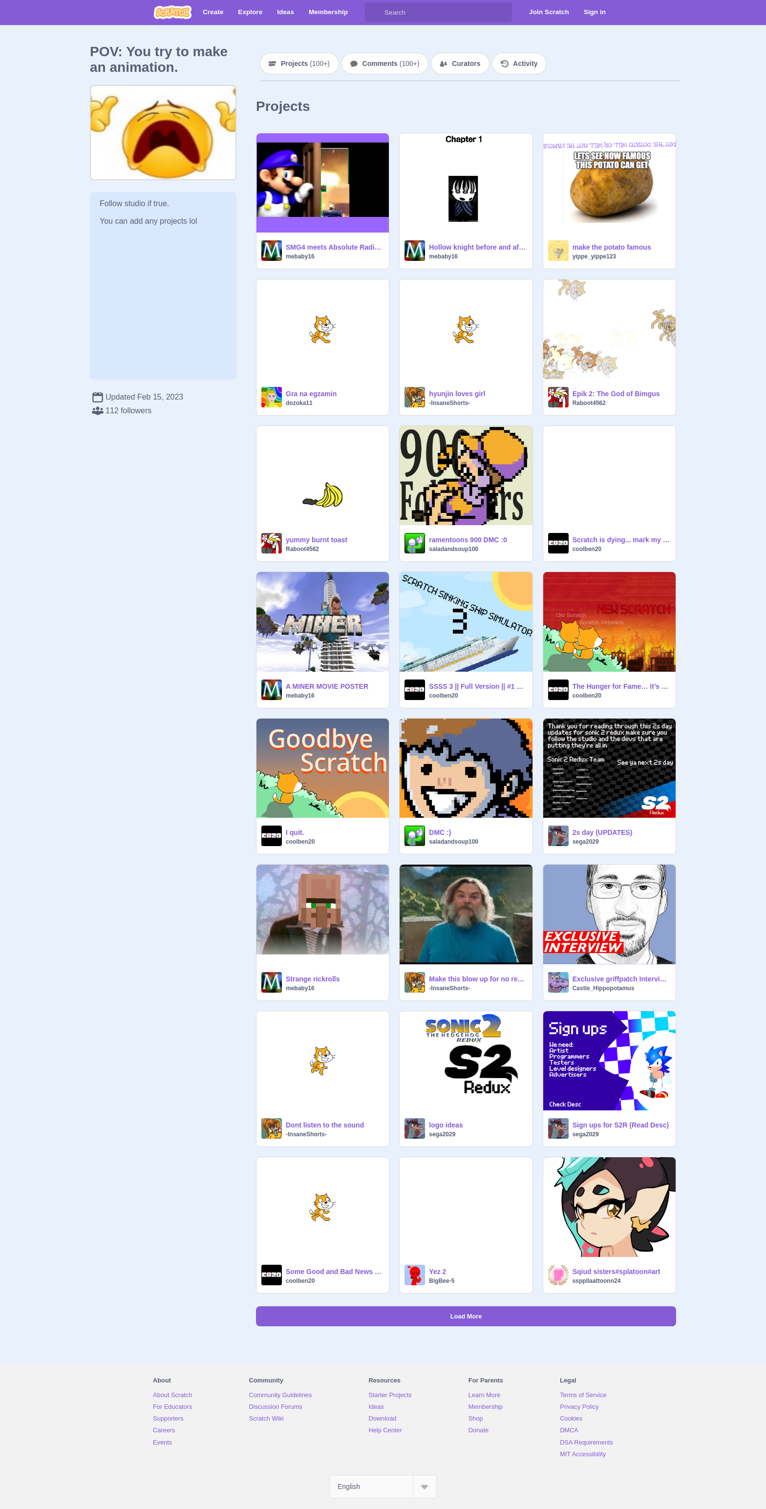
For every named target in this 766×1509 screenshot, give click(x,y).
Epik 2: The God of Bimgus (616, 394)
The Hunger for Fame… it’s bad (621, 686)
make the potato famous (612, 247)
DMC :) (440, 832)
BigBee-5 (441, 1280)
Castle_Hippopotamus (604, 988)
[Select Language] (383, 1486)
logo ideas (446, 1125)
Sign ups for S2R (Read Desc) (621, 1125)
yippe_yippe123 (594, 256)
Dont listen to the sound (325, 1125)
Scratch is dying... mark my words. (621, 540)
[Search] (374, 12)
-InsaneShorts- (449, 403)
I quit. (295, 832)
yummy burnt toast (316, 540)
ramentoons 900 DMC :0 (468, 540)
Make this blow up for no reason (477, 979)
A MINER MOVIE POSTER (327, 686)
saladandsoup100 (453, 549)
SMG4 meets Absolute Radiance (334, 247)
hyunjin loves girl (457, 394)
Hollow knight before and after (477, 247)
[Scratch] (172, 12)
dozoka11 (299, 403)
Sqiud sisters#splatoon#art (616, 1271)
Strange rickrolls (313, 979)
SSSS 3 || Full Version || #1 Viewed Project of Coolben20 (477, 686)
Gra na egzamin (311, 394)
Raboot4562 (589, 403)
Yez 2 (437, 1271)
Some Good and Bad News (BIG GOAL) (334, 1271)
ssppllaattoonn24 (597, 1280)
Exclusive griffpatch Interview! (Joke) (621, 979)
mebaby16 (300, 256)
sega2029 (586, 841)
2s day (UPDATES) (603, 832)
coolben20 (587, 549)
